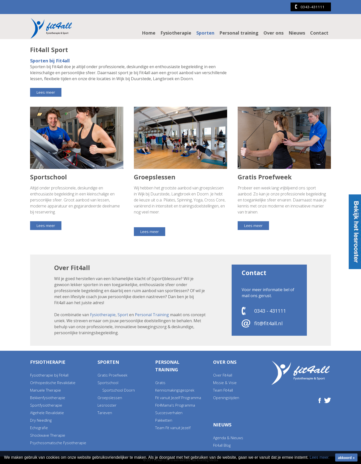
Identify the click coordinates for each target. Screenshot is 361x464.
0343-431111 (313, 6)
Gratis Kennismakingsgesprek (174, 386)
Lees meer (45, 92)
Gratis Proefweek (112, 375)
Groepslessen (110, 397)
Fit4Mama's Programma (175, 405)
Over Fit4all (222, 375)
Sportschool (108, 382)
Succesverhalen (169, 412)
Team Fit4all (223, 390)
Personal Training (152, 314)
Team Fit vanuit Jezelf (173, 427)
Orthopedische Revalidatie (52, 382)
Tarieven (105, 412)
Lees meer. (319, 457)
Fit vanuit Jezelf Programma (178, 397)
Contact (319, 33)
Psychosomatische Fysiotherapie (58, 442)
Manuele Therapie (45, 390)
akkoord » (346, 457)
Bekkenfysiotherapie (47, 397)
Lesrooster (107, 405)
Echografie (39, 427)
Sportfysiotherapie (46, 405)
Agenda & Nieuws (228, 437)
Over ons (273, 33)
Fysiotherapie (175, 33)
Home (148, 33)
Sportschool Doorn (118, 390)
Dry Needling (41, 420)
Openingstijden (226, 397)
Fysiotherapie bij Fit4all (49, 375)
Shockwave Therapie (47, 435)
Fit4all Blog (222, 445)
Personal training (238, 33)
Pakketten (163, 420)
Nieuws (297, 33)
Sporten (205, 33)
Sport (123, 314)
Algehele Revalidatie (47, 412)
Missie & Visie (225, 382)
